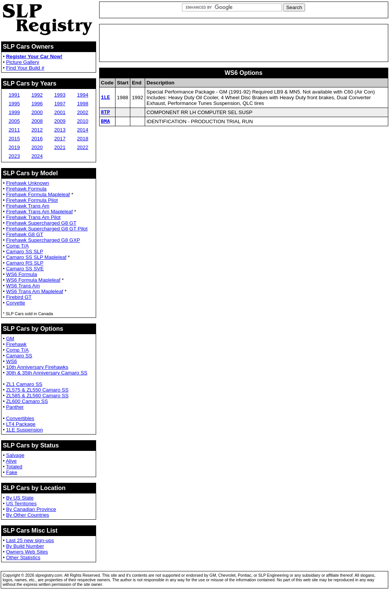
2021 (60, 147)
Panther (15, 407)
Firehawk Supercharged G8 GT (41, 223)
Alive (11, 461)
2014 (83, 130)
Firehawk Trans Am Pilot (33, 217)
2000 (37, 112)
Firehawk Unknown (27, 183)
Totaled (14, 467)
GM (10, 338)
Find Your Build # (25, 68)
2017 (60, 138)
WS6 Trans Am (23, 286)
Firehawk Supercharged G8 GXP (43, 240)
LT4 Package (21, 424)
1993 (60, 95)
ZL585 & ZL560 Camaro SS (37, 395)
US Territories (21, 503)
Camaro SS (19, 355)
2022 (83, 147)
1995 (14, 103)
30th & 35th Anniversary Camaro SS (46, 373)
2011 (14, 130)
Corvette (15, 303)
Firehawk (16, 344)
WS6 (11, 361)
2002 (83, 112)
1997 (60, 103)
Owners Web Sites (27, 552)
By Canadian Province (31, 509)
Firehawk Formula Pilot (32, 200)
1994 (83, 95)
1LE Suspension (24, 430)
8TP (105, 112)
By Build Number (25, 546)
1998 (83, 103)
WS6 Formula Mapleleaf (33, 280)
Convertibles (20, 418)
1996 (37, 103)
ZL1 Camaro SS (24, 384)
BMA (105, 123)
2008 (37, 121)
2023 (14, 156)
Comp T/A (17, 246)
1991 (14, 95)
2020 (37, 147)
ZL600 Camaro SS (27, 401)
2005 (14, 121)
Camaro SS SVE (25, 268)
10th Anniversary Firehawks (37, 367)
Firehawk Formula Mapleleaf (38, 194)
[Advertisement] (243, 43)
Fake (11, 472)
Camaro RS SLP (25, 263)
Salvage (15, 455)
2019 (14, 147)
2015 (14, 138)
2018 (83, 138)
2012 (37, 130)
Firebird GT (19, 297)
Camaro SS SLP (24, 251)
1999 (14, 112)
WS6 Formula (21, 274)
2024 (37, 156)
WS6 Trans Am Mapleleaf (34, 291)
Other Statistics (23, 557)
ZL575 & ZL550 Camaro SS (37, 390)
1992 (37, 95)
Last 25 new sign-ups (30, 540)
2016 (37, 138)
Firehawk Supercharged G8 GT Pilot (47, 229)
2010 (83, 121)
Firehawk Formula (26, 189)
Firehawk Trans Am (27, 206)
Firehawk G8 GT (24, 234)
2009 (60, 121)
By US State (20, 498)
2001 (60, 112)
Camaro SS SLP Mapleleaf (36, 257)
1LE (105, 97)
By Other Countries (27, 515)
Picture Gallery (22, 62)
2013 (60, 130)
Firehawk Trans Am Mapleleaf (39, 211)
